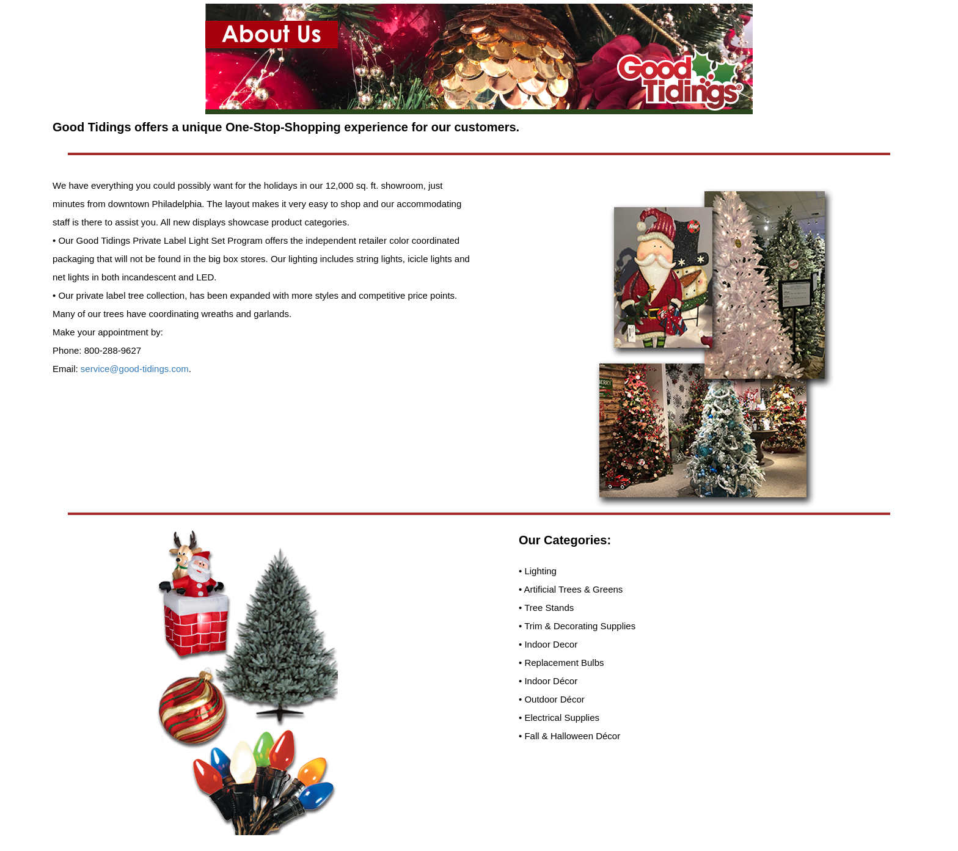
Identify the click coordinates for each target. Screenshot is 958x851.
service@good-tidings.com (135, 368)
